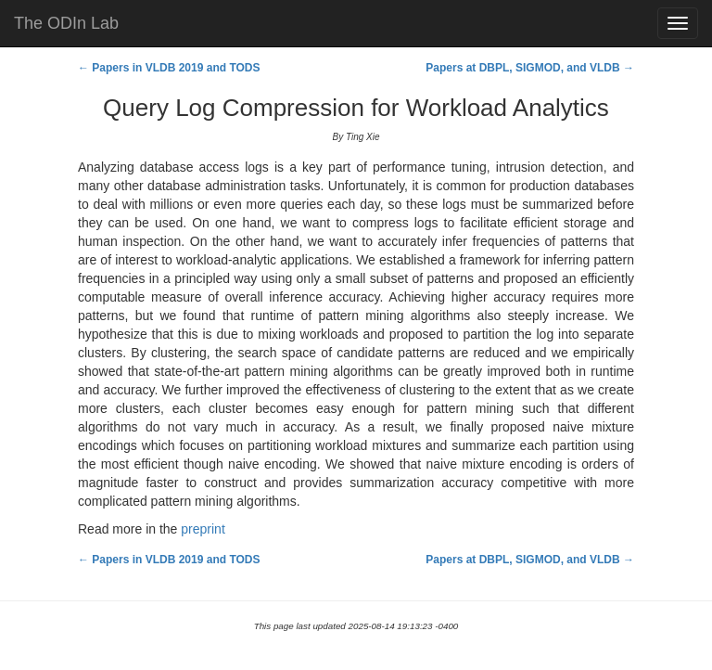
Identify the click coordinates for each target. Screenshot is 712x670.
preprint (202, 529)
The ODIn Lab (66, 23)
